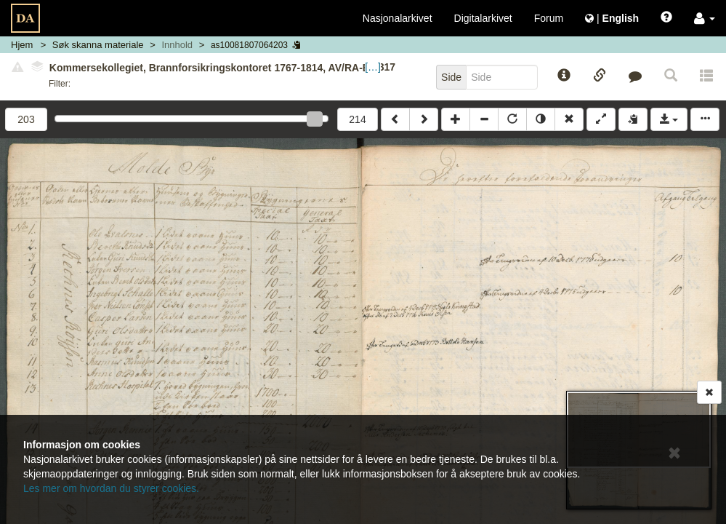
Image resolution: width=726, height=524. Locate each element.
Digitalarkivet (483, 18)
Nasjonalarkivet (397, 18)
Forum (548, 18)
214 (357, 119)
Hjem (22, 44)
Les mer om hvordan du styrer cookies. (111, 488)
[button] (704, 18)
